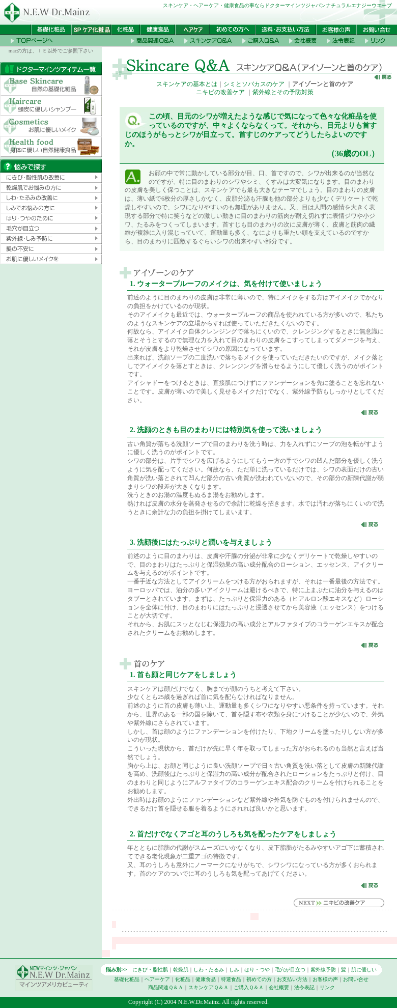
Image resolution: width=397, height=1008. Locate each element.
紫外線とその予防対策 (283, 92)
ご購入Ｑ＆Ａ (249, 987)
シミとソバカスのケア (254, 84)
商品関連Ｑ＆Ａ (165, 987)
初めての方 (259, 979)
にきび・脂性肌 (150, 969)
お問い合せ (355, 979)
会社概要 (279, 987)
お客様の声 (325, 979)
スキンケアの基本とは (186, 84)
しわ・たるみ (208, 969)
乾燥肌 (180, 969)
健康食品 (205, 979)
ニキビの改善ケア (220, 92)
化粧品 (182, 979)
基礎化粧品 (126, 979)
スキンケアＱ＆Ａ (208, 987)
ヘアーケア (157, 979)
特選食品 (231, 979)
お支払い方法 (292, 979)
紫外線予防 (323, 969)
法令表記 (304, 987)
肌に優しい (364, 969)
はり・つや (257, 969)
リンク (327, 987)
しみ (234, 969)
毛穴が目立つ (290, 969)
